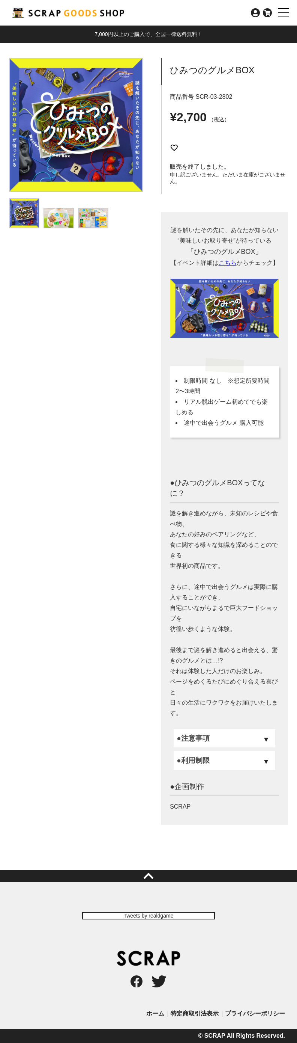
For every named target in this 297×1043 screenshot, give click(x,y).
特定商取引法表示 (195, 1013)
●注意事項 (193, 738)
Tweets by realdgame (148, 916)
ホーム (155, 1013)
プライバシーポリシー (255, 1013)
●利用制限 (193, 760)
